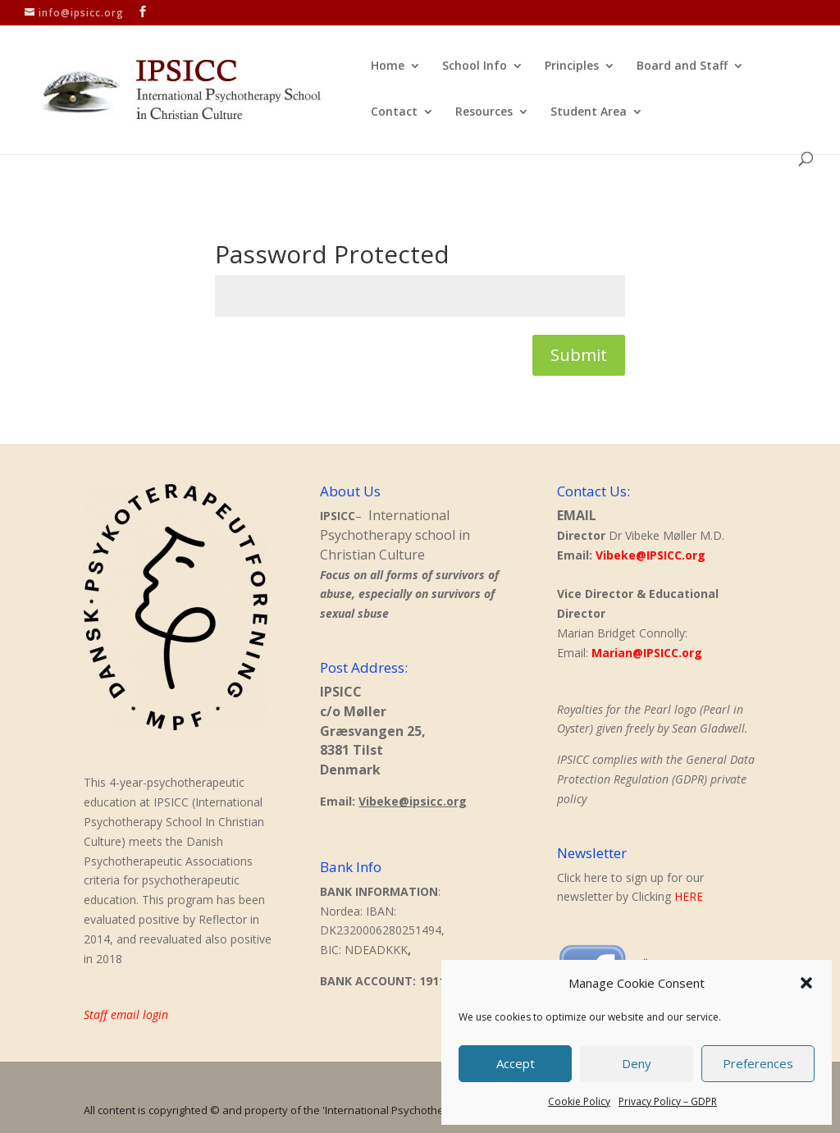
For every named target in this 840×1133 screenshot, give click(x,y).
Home (387, 66)
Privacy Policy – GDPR (668, 1101)
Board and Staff (682, 66)
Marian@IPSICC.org (646, 652)
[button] (806, 983)
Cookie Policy (579, 1101)
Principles (572, 66)
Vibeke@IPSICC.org (650, 555)
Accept (515, 1063)
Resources (484, 112)
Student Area (588, 112)
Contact (394, 112)
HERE (688, 896)
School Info (474, 66)
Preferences (758, 1063)
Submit (578, 355)
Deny (636, 1063)
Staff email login (126, 1014)
